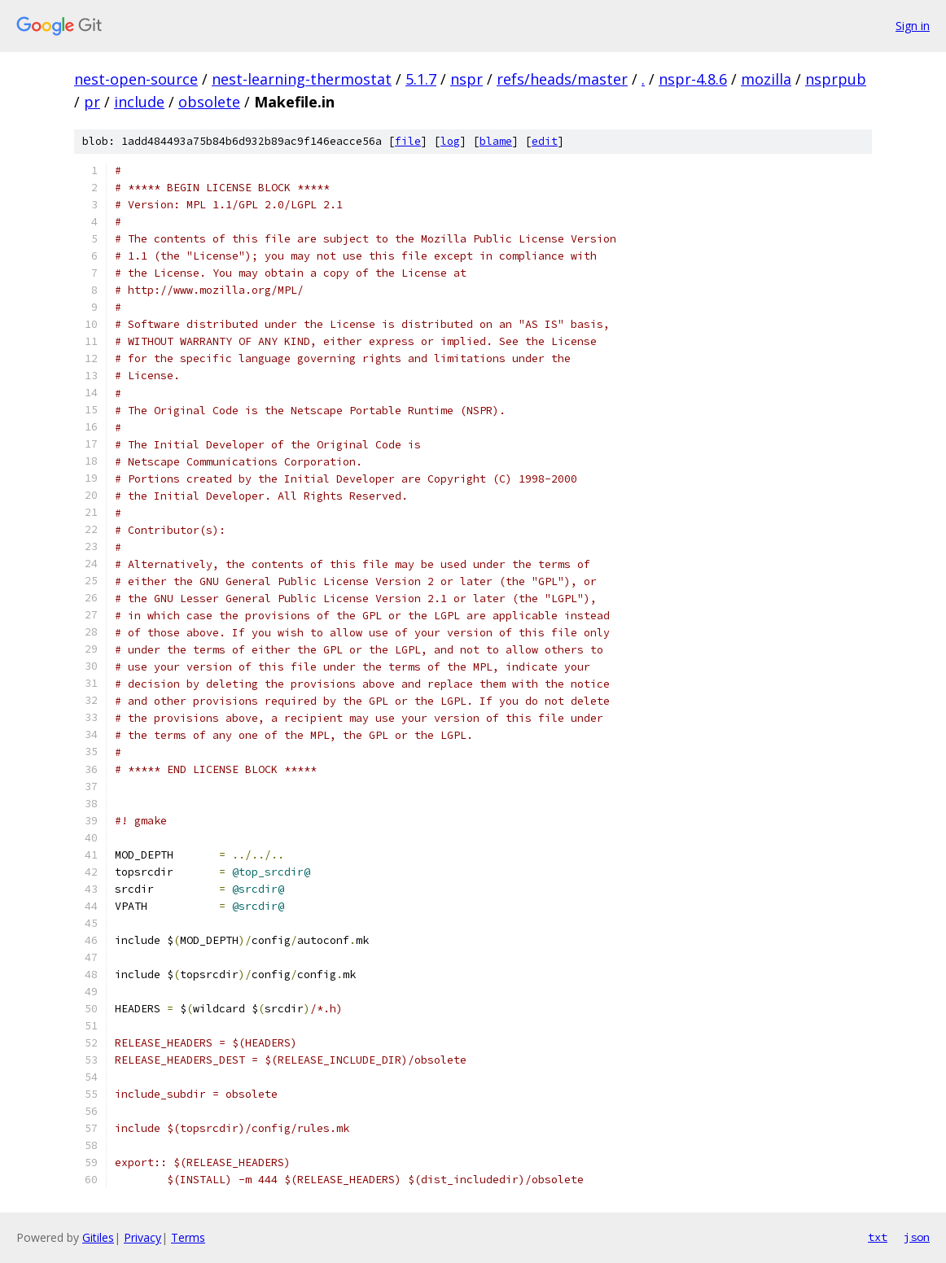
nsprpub (835, 79)
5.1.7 (420, 79)
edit (545, 141)
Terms (188, 1237)
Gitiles (98, 1237)
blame (496, 141)
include (139, 101)
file (408, 141)
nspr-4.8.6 (693, 79)
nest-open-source (136, 79)
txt (877, 1237)
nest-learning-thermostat (302, 79)
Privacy (142, 1237)
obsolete (209, 101)
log (450, 141)
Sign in (913, 25)
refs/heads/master (562, 79)
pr (92, 101)
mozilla (766, 79)
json (917, 1237)
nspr (466, 79)
